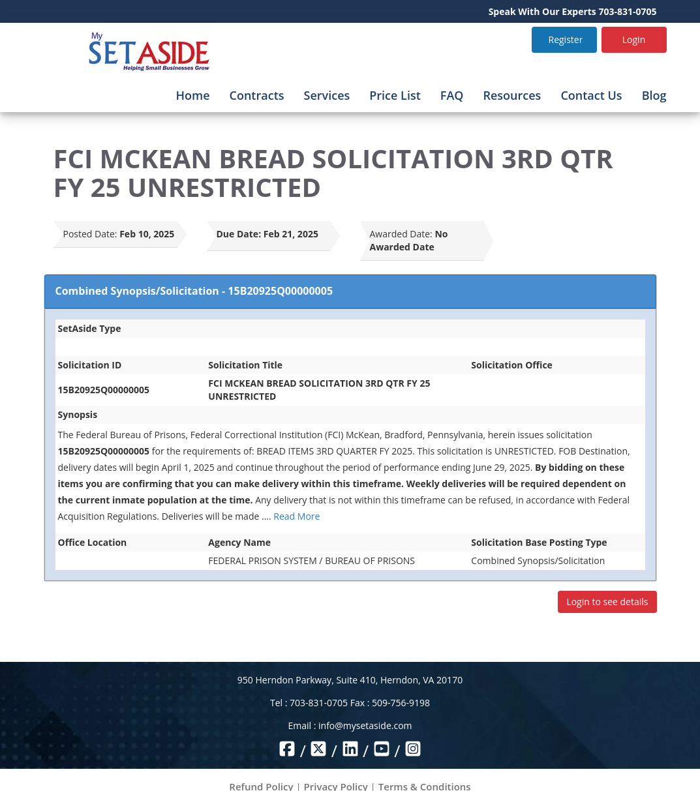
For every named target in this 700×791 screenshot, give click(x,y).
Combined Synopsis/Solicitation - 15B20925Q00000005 (194, 291)
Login (633, 39)
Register (566, 39)
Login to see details (607, 601)
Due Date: (239, 234)
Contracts (257, 95)
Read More (296, 516)
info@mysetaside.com (365, 725)
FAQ (452, 95)
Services (327, 95)
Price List (395, 95)
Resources (512, 95)
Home (192, 95)
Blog (654, 95)
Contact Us (591, 95)
